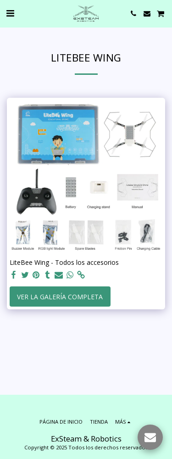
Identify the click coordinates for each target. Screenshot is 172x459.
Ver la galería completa (60, 296)
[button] (10, 13)
